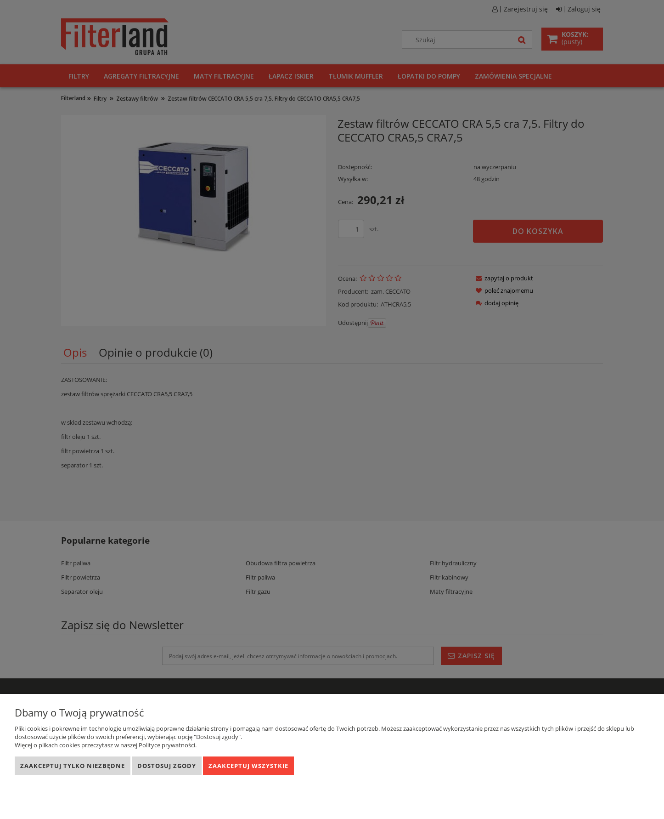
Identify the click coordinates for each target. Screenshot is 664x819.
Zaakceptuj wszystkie (248, 766)
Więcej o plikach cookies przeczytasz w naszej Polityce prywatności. (106, 745)
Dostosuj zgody (166, 766)
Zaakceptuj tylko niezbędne (72, 766)
